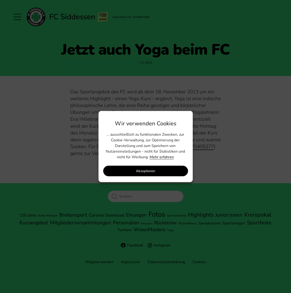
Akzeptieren (145, 171)
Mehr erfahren (162, 156)
